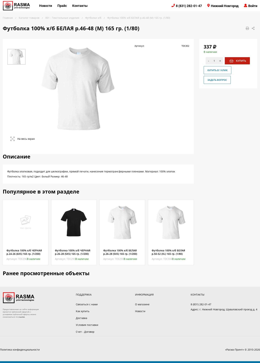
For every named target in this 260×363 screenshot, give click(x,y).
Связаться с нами (87, 304)
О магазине (142, 304)
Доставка (81, 318)
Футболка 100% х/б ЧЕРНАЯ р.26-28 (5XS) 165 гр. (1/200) (72, 252)
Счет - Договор (85, 331)
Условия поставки (87, 325)
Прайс (62, 6)
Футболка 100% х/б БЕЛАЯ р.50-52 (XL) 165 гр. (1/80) (168, 252)
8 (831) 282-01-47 (189, 6)
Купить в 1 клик (217, 70)
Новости (45, 6)
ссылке (21, 317)
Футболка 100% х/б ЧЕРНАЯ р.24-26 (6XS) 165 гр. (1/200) (24, 252)
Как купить (82, 311)
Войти (252, 6)
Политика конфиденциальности (20, 349)
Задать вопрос (217, 80)
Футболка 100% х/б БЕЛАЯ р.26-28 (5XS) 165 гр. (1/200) (120, 252)
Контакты (80, 6)
